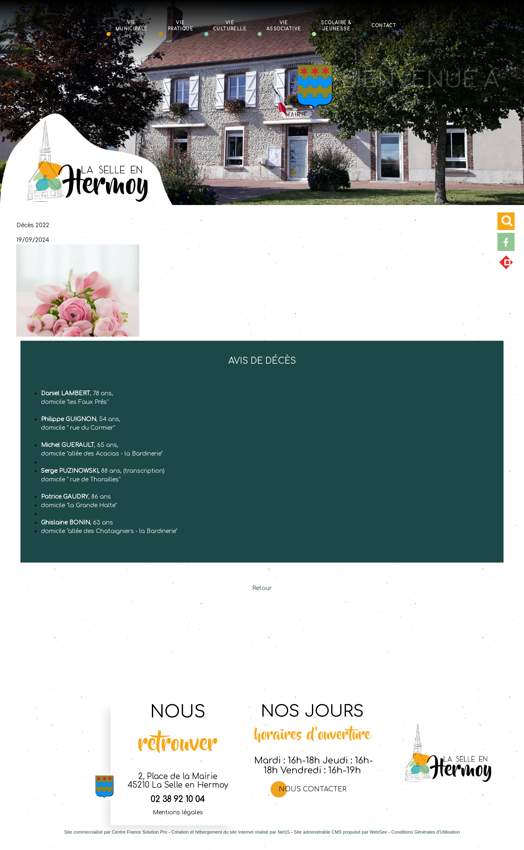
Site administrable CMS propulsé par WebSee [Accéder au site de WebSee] (340, 831)
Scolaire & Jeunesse (336, 25)
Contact (384, 25)
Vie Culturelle (229, 25)
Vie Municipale (131, 25)
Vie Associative (284, 25)
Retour (262, 588)
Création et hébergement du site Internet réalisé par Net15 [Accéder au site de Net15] (231, 831)
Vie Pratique (180, 25)
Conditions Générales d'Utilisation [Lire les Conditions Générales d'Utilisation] (425, 831)
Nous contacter (312, 789)
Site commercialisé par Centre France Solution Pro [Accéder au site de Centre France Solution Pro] (115, 831)
